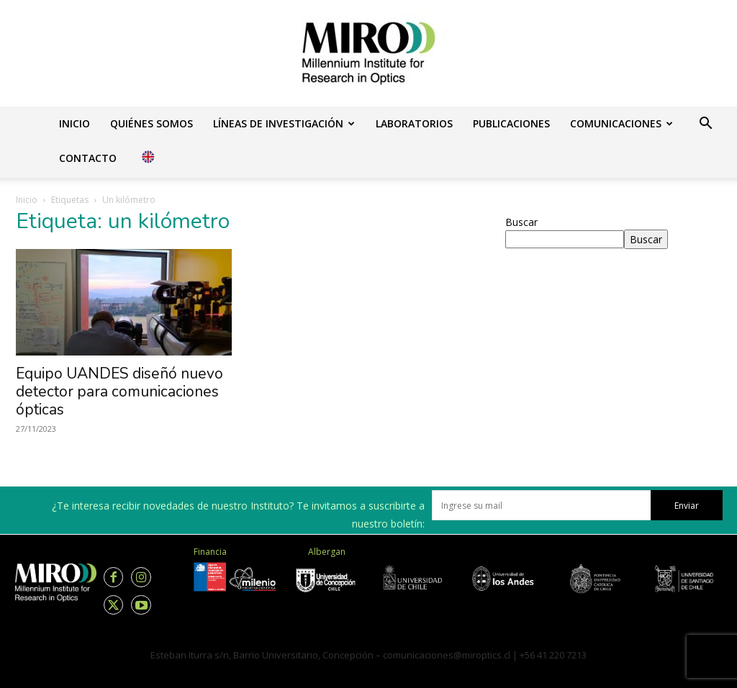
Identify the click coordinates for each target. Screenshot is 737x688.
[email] (541, 505)
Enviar (686, 505)
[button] (705, 125)
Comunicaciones (621, 123)
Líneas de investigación (284, 123)
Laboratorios (414, 123)
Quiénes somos (151, 123)
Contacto (88, 158)
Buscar (521, 222)
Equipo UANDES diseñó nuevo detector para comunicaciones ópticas (119, 391)
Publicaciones (511, 123)
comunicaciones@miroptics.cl (446, 654)
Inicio (74, 123)
